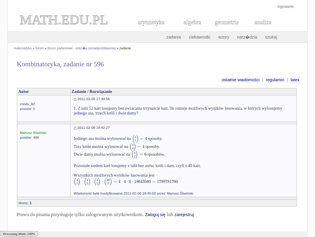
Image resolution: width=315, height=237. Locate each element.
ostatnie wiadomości (240, 79)
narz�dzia (247, 37)
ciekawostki (199, 37)
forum (39, 48)
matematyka (23, 48)
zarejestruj (184, 214)
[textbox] (139, 138)
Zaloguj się (155, 214)
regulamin (275, 79)
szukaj (271, 37)
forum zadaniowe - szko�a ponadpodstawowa (82, 48)
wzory (223, 37)
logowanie (286, 6)
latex (294, 79)
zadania (173, 37)
